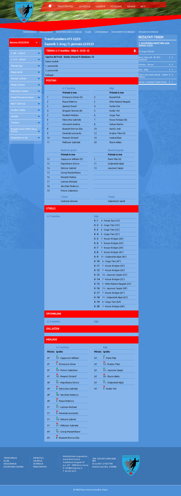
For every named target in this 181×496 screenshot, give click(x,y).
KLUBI (88, 32)
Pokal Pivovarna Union (25, 97)
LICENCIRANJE (101, 32)
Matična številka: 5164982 (104, 467)
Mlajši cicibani (25, 85)
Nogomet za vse (25, 137)
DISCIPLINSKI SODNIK (14, 467)
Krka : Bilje (143, 70)
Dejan (105, 490)
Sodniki (25, 116)
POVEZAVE (116, 6)
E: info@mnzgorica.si (72, 468)
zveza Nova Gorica (71, 459)
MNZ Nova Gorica (84, 490)
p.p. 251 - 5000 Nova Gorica (75, 465)
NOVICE (131, 6)
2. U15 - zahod (25, 59)
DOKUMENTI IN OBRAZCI (123, 32)
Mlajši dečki (25, 72)
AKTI (142, 6)
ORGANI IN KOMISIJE (148, 32)
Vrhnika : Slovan (146, 65)
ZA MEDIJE (84, 6)
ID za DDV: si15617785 (102, 464)
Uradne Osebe (25, 110)
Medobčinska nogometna (75, 456)
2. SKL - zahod (25, 53)
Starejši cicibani (25, 78)
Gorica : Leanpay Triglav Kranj (152, 82)
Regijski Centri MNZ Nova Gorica (25, 130)
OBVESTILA (38, 458)
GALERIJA (100, 6)
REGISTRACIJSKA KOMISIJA (69, 32)
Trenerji (25, 122)
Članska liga (25, 66)
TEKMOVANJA (29, 32)
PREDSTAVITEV (65, 6)
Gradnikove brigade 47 (74, 462)
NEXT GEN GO (25, 104)
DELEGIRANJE (46, 32)
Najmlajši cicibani (25, 91)
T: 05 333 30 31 (69, 471)
